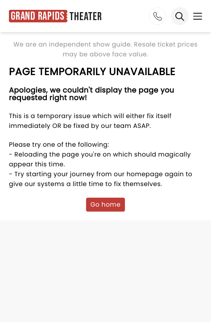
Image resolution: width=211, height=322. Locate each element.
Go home (106, 204)
